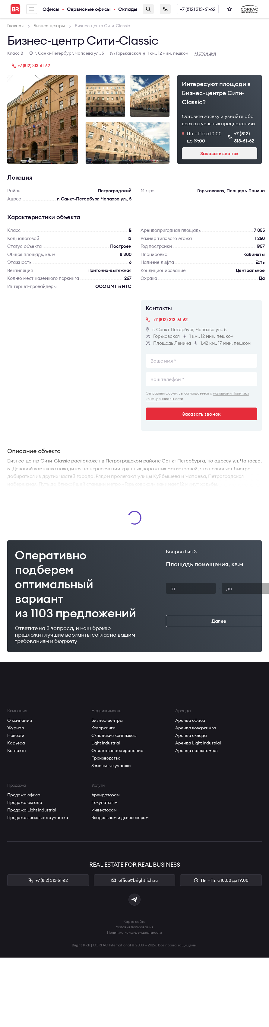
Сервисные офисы (89, 9)
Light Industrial (105, 743)
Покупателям (104, 802)
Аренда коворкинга (195, 728)
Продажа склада (24, 802)
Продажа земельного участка (37, 817)
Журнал (15, 728)
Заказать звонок (165, 9)
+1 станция (205, 53)
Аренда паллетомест (196, 750)
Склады (127, 9)
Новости (15, 735)
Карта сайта (134, 921)
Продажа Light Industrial (31, 810)
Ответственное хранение (117, 750)
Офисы (51, 9)
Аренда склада (191, 735)
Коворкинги (103, 728)
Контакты (16, 750)
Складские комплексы (114, 735)
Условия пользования (134, 927)
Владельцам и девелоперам (120, 817)
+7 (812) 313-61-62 (198, 9)
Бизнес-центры (107, 720)
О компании (19, 720)
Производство (105, 758)
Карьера (16, 743)
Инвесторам (104, 810)
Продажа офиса (23, 795)
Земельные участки (111, 765)
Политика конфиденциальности (134, 932)
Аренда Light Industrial (198, 743)
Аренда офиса (190, 720)
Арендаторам (105, 795)
